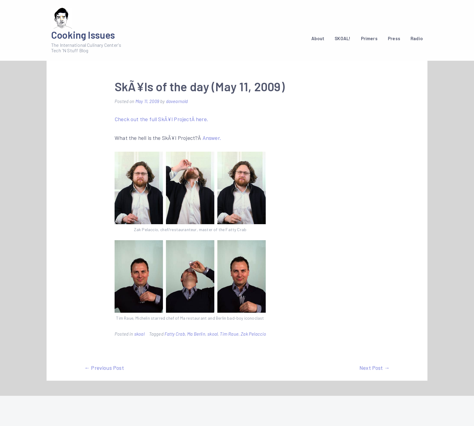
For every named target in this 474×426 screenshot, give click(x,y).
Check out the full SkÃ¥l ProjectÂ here (161, 119)
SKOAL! (342, 38)
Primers (369, 38)
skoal (139, 334)
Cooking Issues (83, 34)
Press (394, 38)
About (317, 38)
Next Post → (374, 367)
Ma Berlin (196, 334)
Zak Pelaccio (253, 334)
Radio (417, 38)
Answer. (212, 137)
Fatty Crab (174, 334)
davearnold (177, 101)
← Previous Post (104, 367)
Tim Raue (229, 334)
